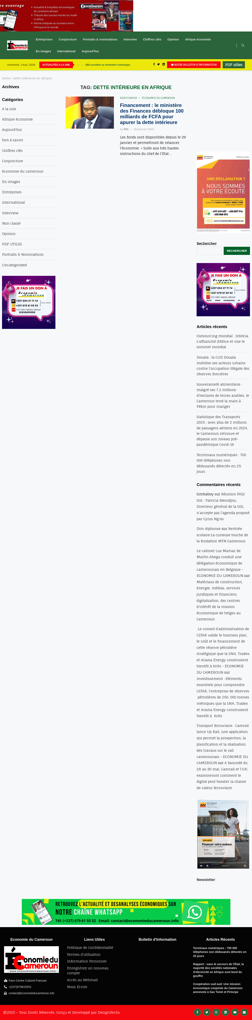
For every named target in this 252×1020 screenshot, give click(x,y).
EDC (126, 129)
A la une (9, 109)
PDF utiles (233, 65)
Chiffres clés (152, 39)
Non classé (11, 223)
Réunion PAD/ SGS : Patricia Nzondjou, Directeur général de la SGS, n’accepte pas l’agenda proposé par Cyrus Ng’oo (223, 506)
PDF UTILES (12, 244)
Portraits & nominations (100, 39)
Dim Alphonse (209, 528)
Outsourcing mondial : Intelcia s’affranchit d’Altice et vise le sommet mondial (222, 341)
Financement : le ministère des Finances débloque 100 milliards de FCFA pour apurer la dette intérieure (152, 113)
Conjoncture (68, 39)
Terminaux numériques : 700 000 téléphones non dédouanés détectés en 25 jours (219, 952)
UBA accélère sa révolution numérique (107, 64)
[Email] (244, 1012)
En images (43, 51)
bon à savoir (128, 98)
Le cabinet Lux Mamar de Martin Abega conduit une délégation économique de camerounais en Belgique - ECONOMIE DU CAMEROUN (220, 563)
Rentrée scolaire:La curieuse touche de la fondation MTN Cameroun (222, 534)
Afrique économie (198, 39)
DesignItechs (109, 1012)
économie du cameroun (158, 98)
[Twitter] (158, 65)
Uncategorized (14, 265)
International (66, 51)
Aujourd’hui (90, 51)
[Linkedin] (163, 65)
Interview (130, 39)
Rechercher (207, 243)
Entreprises (44, 39)
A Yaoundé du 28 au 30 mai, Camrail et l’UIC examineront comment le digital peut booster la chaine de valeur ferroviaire (222, 775)
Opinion (173, 39)
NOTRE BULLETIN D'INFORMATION (194, 64)
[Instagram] (216, 1012)
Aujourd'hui (12, 129)
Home (6, 78)
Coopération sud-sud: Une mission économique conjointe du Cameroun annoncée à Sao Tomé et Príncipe (218, 988)
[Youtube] (235, 1012)
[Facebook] (154, 65)
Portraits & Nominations (23, 254)
